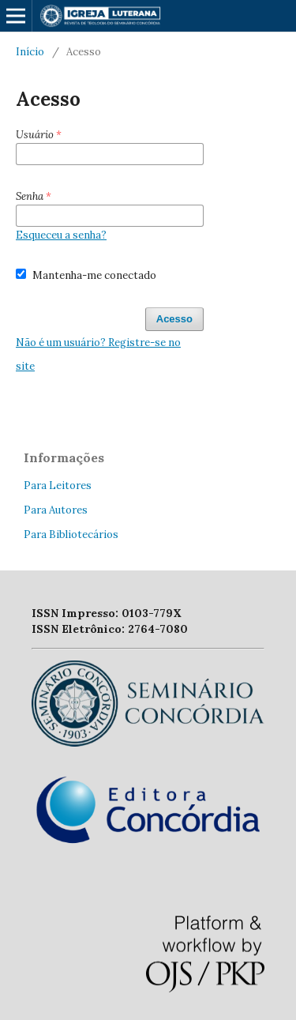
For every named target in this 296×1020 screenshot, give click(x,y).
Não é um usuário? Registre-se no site (98, 354)
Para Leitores (58, 485)
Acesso (174, 319)
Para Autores (56, 510)
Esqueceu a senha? (61, 235)
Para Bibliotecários (71, 534)
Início (30, 51)
